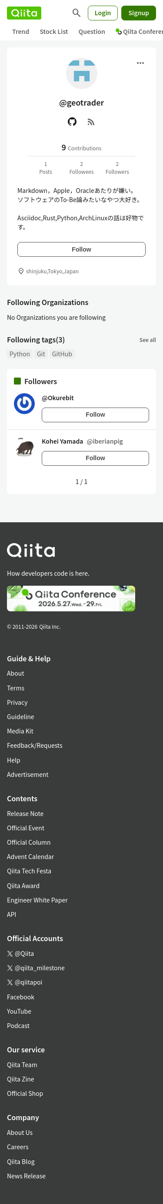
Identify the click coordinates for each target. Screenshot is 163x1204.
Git (41, 353)
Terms (15, 687)
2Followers (117, 167)
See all (148, 339)
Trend (20, 31)
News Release (26, 1175)
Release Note (25, 813)
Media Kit (20, 730)
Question (92, 31)
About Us (20, 1132)
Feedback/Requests (35, 745)
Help (13, 760)
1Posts (45, 167)
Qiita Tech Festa (29, 870)
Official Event (25, 827)
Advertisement (28, 774)
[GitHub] (72, 121)
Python (20, 353)
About (15, 673)
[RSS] (91, 121)
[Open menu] (140, 63)
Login (103, 12)
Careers (17, 1146)
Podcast (18, 1025)
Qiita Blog (21, 1161)
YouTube (19, 1011)
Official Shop (25, 1093)
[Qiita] (24, 13)
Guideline (20, 716)
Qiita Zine (20, 1079)
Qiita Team (22, 1064)
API (11, 914)
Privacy (17, 702)
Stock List (54, 31)
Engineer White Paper (37, 900)
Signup (138, 12)
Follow (81, 249)
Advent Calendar (30, 856)
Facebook (20, 996)
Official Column (29, 842)
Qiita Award (23, 885)
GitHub (62, 353)
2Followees (81, 167)
